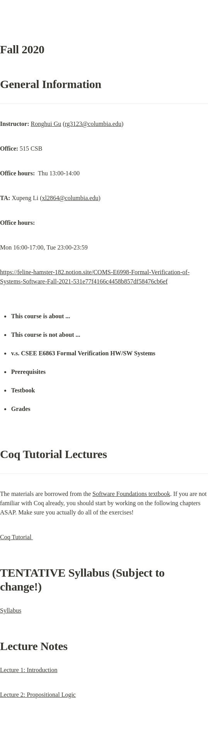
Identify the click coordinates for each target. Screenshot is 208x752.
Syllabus (10, 610)
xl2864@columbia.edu (70, 198)
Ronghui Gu (46, 124)
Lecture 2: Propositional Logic (38, 694)
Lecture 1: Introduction (28, 670)
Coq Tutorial (16, 537)
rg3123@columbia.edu (93, 124)
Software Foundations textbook (131, 494)
